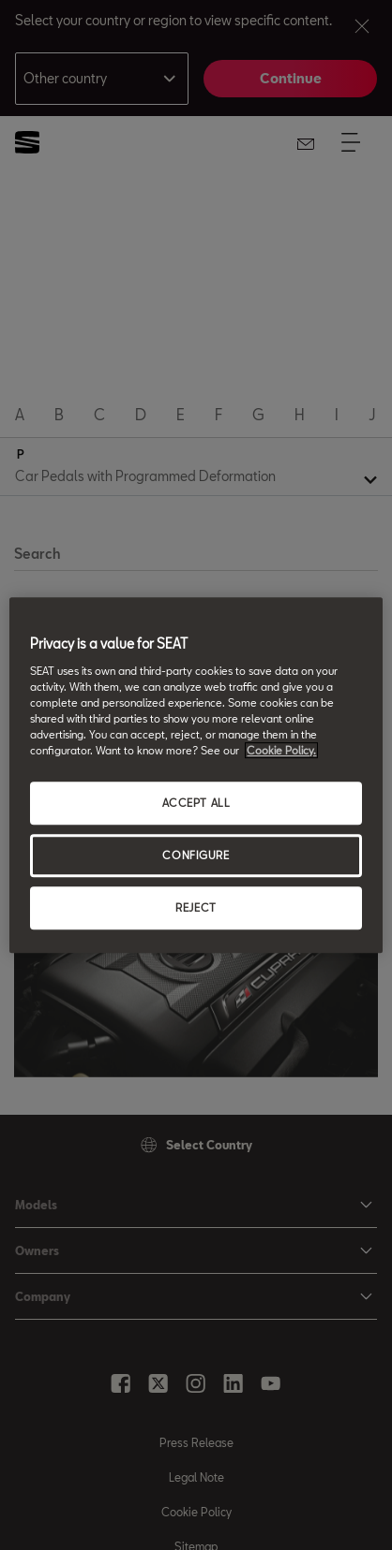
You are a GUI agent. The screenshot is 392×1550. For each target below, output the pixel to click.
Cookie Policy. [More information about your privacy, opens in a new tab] (281, 750)
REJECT (195, 907)
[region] (195, 775)
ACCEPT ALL (196, 803)
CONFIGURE (195, 855)
